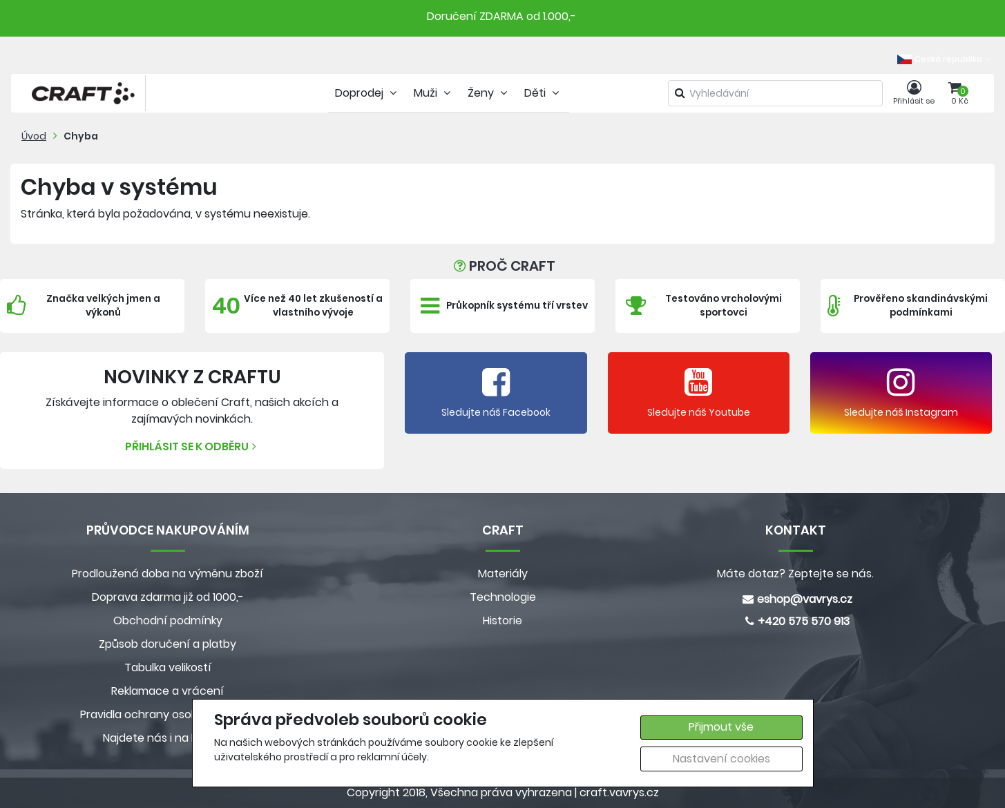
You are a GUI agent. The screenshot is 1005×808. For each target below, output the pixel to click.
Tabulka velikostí (167, 667)
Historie (502, 620)
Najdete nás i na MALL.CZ (168, 738)
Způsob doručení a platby (167, 644)
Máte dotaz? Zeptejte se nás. (795, 573)
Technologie (503, 597)
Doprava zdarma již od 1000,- (168, 597)
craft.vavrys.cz (619, 792)
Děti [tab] (543, 93)
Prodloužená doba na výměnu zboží (167, 573)
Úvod (33, 136)
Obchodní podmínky (167, 620)
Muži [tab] (434, 93)
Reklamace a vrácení (167, 691)
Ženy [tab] (489, 93)
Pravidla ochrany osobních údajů (167, 714)
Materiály (503, 573)
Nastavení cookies (721, 759)
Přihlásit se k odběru (192, 446)
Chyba (81, 136)
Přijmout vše (721, 727)
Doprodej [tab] (367, 93)
